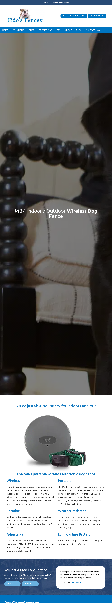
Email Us (30, 584)
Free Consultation (73, 16)
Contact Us (97, 16)
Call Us (12, 584)
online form (76, 582)
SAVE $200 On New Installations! (56, 2)
